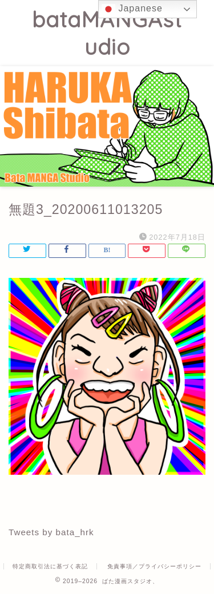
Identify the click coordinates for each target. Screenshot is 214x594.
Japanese (132, 9)
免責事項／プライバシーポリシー (154, 566)
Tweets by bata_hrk (51, 532)
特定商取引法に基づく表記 (50, 566)
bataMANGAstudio (107, 33)
